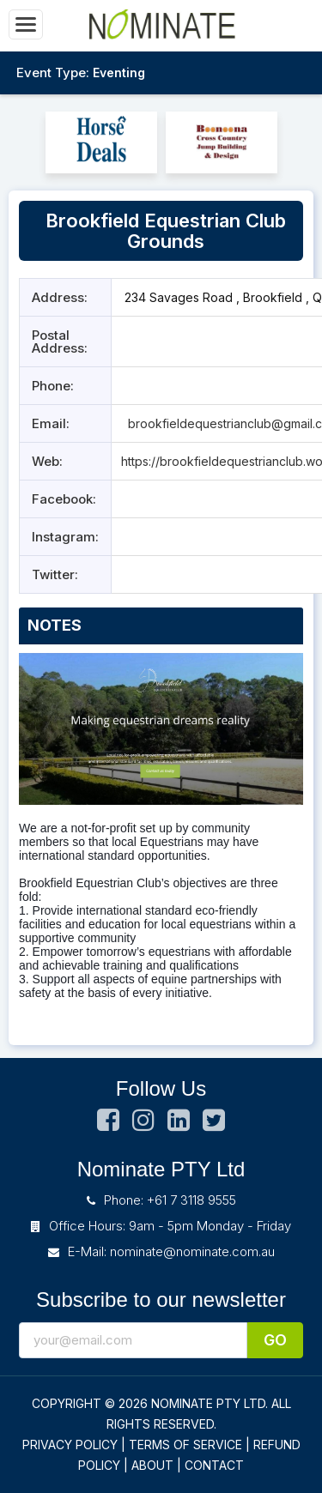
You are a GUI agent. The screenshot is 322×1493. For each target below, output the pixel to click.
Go (275, 1340)
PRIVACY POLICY (70, 1444)
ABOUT (152, 1465)
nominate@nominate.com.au (192, 1251)
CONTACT (214, 1465)
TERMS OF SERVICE (185, 1444)
